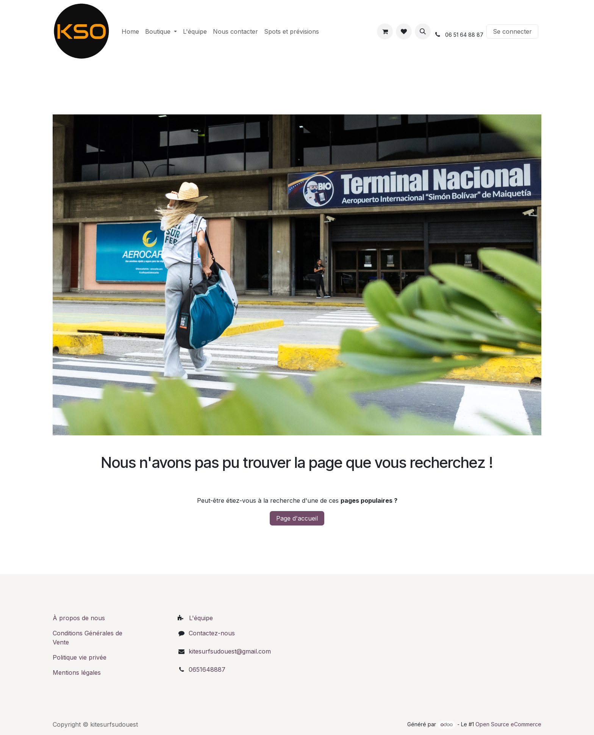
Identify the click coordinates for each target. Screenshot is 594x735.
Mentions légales (78, 672)
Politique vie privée (79, 657)
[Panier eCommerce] (385, 31)
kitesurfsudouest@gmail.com (230, 651)
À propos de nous (79, 618)
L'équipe (201, 618)
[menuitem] (130, 31)
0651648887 (207, 669)
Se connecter (512, 31)
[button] (423, 31)
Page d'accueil (297, 518)
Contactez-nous (212, 633)
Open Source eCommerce (508, 724)
